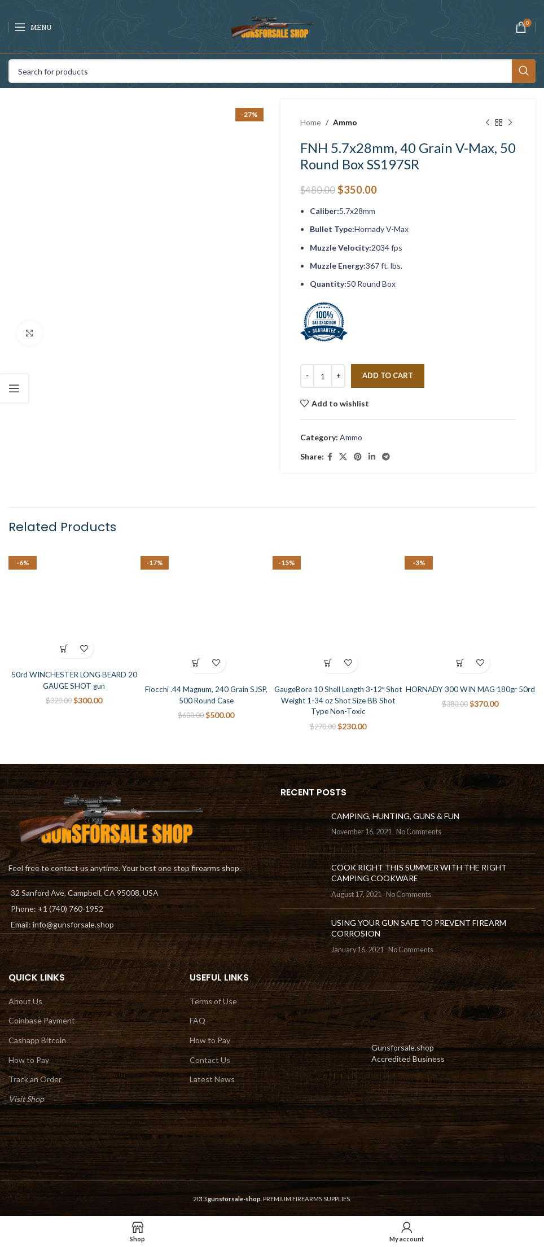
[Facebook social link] (330, 457)
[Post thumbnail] (301, 827)
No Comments (418, 832)
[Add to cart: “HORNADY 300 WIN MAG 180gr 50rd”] (460, 663)
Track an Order (35, 1079)
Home (310, 122)
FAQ (197, 1020)
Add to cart (387, 375)
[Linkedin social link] (372, 457)
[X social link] (343, 457)
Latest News (212, 1079)
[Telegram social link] (386, 457)
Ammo (345, 122)
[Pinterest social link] (357, 457)
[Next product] (510, 122)
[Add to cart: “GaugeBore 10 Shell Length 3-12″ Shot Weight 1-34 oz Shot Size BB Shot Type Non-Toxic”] (328, 663)
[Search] (272, 71)
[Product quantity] (322, 376)
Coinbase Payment (41, 1020)
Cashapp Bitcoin (37, 1040)
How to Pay (28, 1059)
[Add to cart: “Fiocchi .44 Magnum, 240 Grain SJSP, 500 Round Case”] (196, 663)
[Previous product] (487, 122)
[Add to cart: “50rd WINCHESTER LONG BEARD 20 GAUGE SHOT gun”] (64, 648)
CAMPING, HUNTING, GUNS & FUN (395, 815)
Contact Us (210, 1059)
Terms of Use (213, 1000)
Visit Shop (26, 1098)
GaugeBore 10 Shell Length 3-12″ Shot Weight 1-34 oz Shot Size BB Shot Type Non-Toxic (338, 700)
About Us (25, 1000)
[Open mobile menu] (33, 27)
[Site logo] (272, 25)
